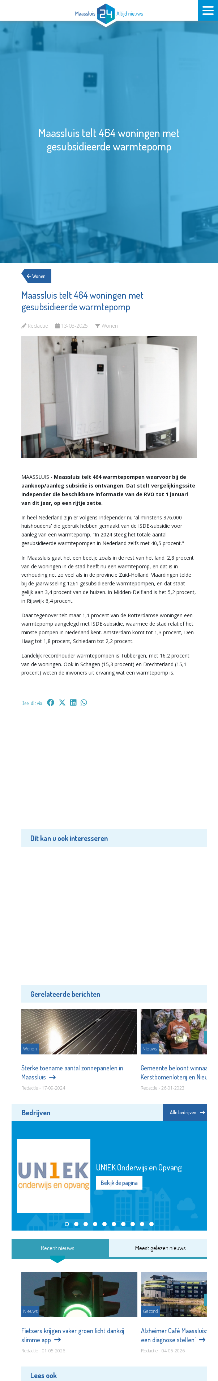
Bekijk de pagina (119, 1182)
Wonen (39, 276)
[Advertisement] (109, 773)
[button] (67, 1224)
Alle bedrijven (187, 1112)
